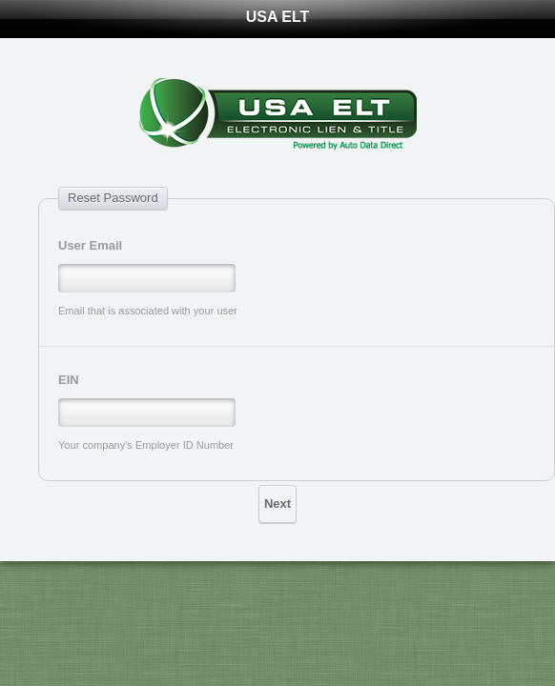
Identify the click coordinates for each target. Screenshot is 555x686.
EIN (68, 380)
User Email (90, 245)
